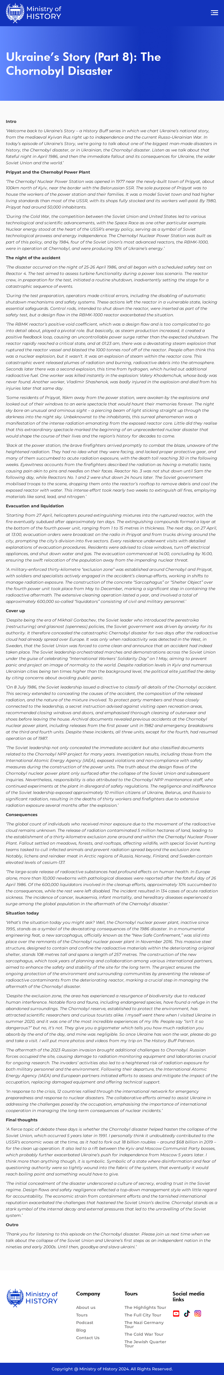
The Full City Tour (143, 1315)
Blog (81, 1330)
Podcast (84, 1322)
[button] (143, 13)
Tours (82, 1315)
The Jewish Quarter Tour (145, 1343)
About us (85, 1307)
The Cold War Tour (144, 1334)
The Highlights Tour (145, 1307)
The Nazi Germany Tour (144, 1324)
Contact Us (87, 1337)
